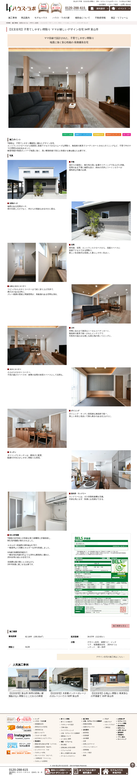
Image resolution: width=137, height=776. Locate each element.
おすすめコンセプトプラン (43, 738)
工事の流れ (64, 727)
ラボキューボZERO (41, 761)
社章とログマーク (89, 744)
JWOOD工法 (39, 730)
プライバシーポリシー (90, 747)
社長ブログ (108, 722)
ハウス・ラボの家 (61, 18)
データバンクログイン (68, 756)
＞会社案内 (101, 4)
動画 (84, 755)
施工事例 (12, 18)
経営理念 (86, 732)
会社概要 (86, 738)
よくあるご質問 (66, 739)
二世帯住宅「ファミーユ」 (43, 758)
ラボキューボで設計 (67, 724)
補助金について (82, 18)
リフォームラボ (66, 750)
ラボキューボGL (40, 752)
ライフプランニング (67, 730)
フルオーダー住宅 (40, 735)
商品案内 (25, 18)
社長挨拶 (86, 735)
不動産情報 (100, 18)
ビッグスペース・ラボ (42, 750)
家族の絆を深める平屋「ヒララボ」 (46, 744)
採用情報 (86, 750)
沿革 (84, 741)
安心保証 (64, 744)
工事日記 (107, 727)
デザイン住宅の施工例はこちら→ (110, 657)
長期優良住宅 (39, 724)
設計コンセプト (40, 732)
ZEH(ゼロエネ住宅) (41, 727)
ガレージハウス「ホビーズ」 (44, 755)
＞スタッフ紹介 (112, 4)
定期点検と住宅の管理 (68, 747)
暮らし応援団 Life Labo (68, 753)
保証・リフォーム (119, 18)
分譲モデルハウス (89, 727)
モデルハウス (40, 18)
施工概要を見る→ (120, 626)
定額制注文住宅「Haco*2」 (43, 747)
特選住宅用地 (87, 724)
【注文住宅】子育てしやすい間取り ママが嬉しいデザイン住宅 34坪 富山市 (53, 29)
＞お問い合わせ (125, 4)
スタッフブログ (110, 724)
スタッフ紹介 (87, 752)
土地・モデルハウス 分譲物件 (70, 733)
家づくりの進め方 (66, 722)
